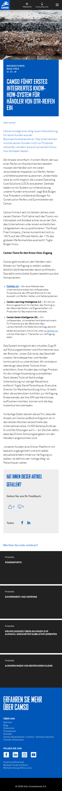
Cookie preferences (13, 762)
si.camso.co (51, 330)
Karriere (7, 722)
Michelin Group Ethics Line (17, 768)
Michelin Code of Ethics (15, 765)
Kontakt (7, 734)
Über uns (9, 719)
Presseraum (9, 731)
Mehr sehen (9, 123)
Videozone (8, 728)
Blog (5, 725)
